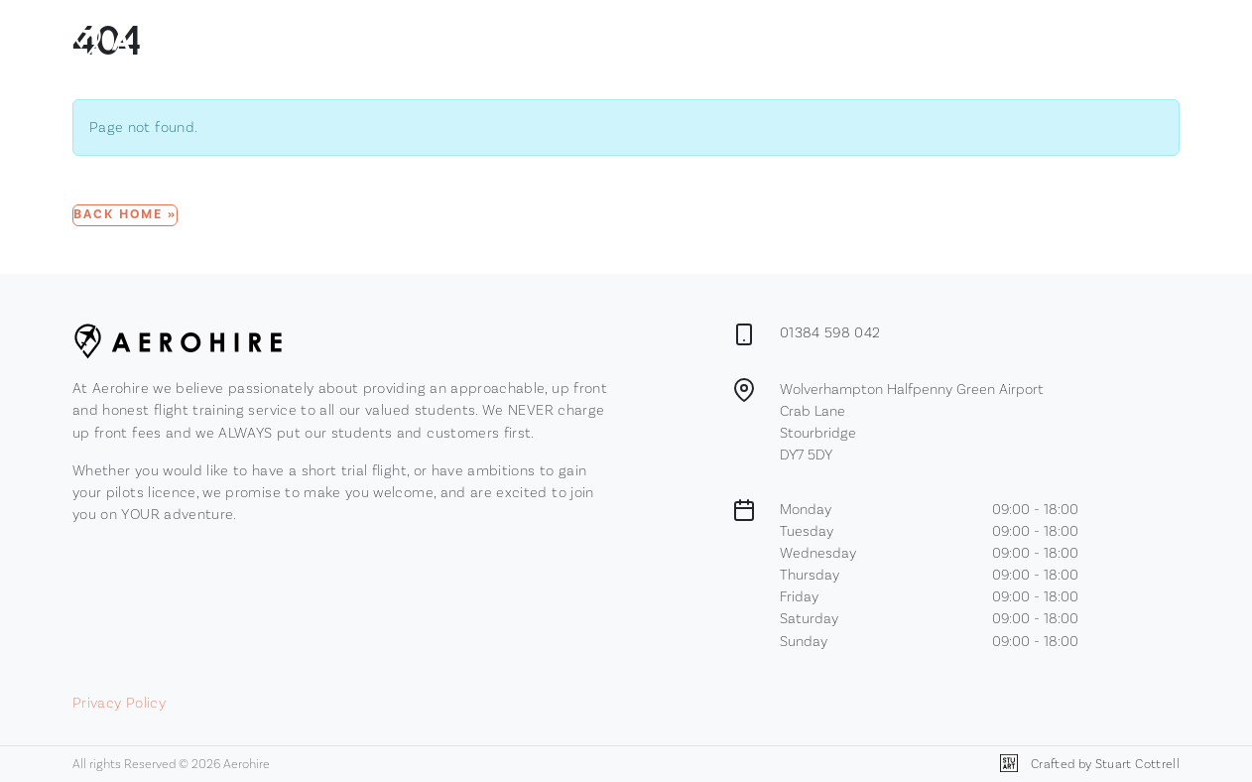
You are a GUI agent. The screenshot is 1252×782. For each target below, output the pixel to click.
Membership (711, 38)
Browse (618, 39)
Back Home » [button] (125, 214)
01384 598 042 (830, 332)
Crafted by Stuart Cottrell (1090, 763)
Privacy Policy (119, 702)
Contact (796, 38)
